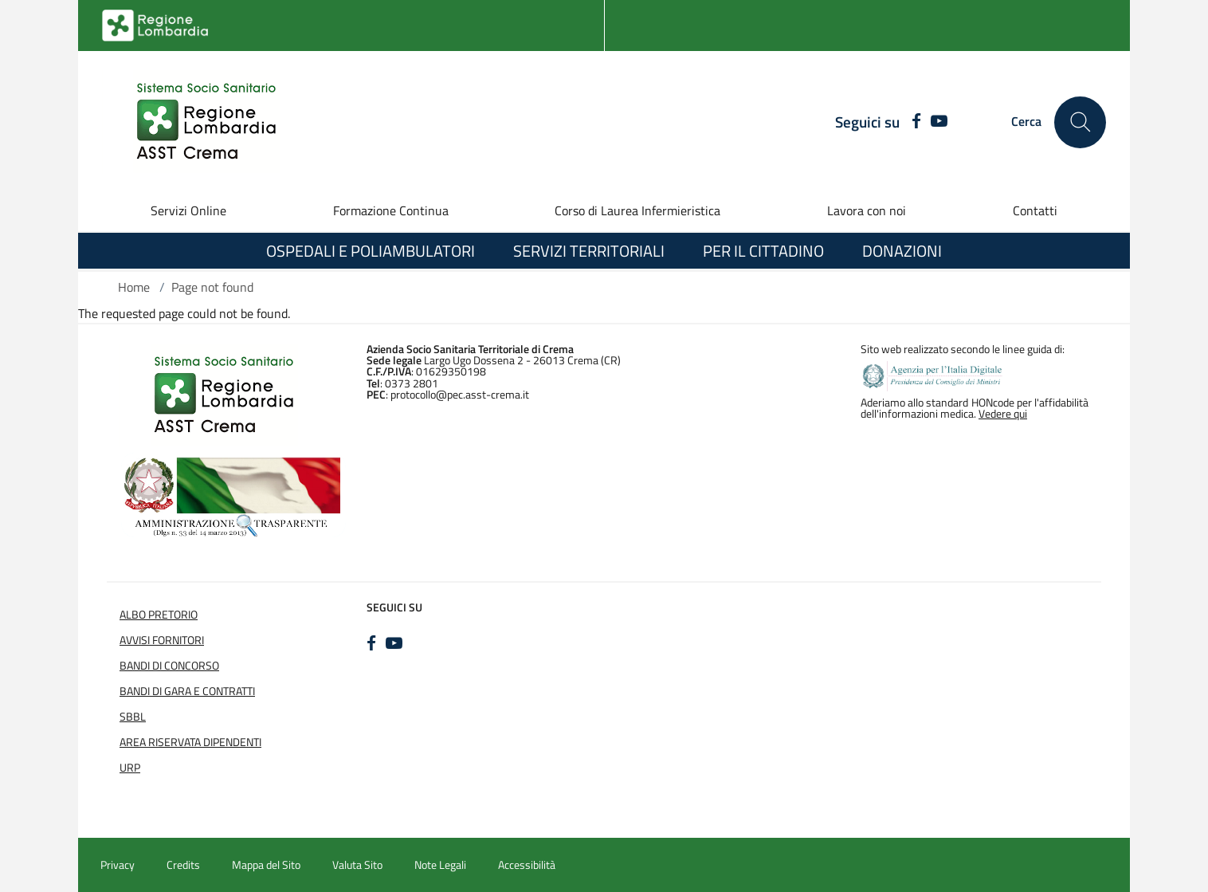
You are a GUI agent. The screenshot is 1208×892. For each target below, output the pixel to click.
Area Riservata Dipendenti (190, 742)
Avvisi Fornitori (162, 640)
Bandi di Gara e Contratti (187, 691)
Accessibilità (526, 865)
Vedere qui (1003, 413)
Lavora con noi (866, 210)
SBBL (133, 716)
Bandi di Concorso (169, 665)
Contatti (1035, 210)
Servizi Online (188, 210)
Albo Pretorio (159, 614)
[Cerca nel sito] (1080, 122)
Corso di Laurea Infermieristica (637, 210)
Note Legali (440, 865)
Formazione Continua (391, 210)
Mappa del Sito (266, 865)
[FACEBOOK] (912, 122)
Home (134, 287)
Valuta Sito (357, 865)
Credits (183, 865)
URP (130, 767)
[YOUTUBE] (939, 122)
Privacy (117, 865)
